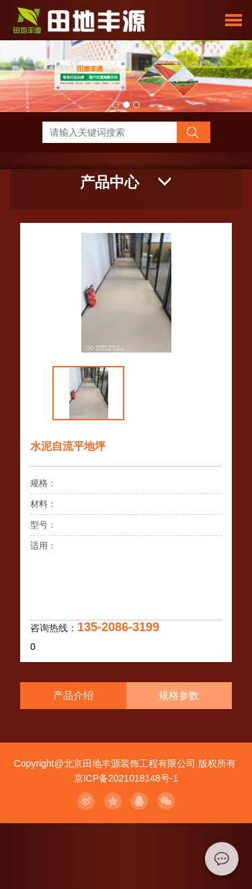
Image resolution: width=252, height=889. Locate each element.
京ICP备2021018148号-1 (126, 778)
